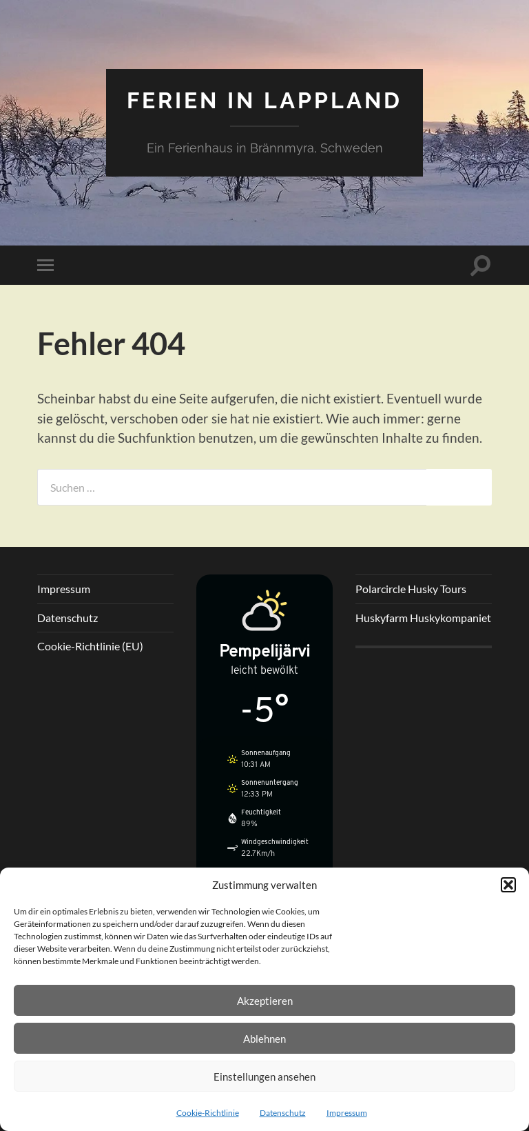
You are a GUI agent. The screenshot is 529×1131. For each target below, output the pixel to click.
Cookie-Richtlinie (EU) (90, 645)
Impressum (346, 1113)
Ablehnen (264, 1038)
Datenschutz (283, 1113)
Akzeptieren (265, 1000)
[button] (508, 885)
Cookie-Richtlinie (207, 1113)
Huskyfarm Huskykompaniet (423, 617)
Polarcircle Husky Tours (410, 588)
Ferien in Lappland (264, 100)
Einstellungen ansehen (264, 1076)
